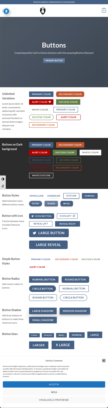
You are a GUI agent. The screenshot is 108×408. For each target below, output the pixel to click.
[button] (103, 364)
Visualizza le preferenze (54, 403)
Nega (54, 395)
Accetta (54, 388)
